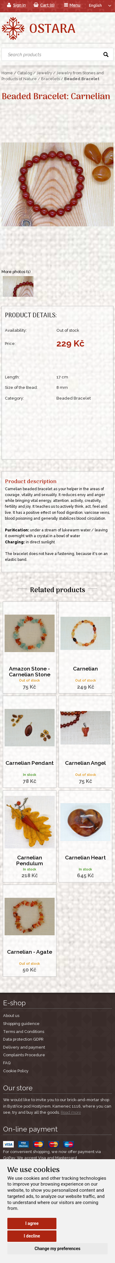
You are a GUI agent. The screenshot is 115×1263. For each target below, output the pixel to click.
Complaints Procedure (24, 1055)
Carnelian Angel (85, 763)
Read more (71, 1112)
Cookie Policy (16, 1071)
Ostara (52, 29)
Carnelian (85, 669)
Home (7, 73)
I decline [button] (32, 1236)
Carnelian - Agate (29, 952)
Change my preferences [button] (57, 1248)
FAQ (6, 1063)
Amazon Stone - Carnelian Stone (29, 672)
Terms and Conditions (23, 1031)
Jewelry (44, 73)
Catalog (24, 73)
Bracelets (50, 78)
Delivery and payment (24, 1047)
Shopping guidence (21, 1023)
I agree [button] (32, 1223)
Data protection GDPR (23, 1039)
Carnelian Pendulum (29, 860)
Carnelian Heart (85, 857)
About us (11, 1015)
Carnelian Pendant (30, 763)
